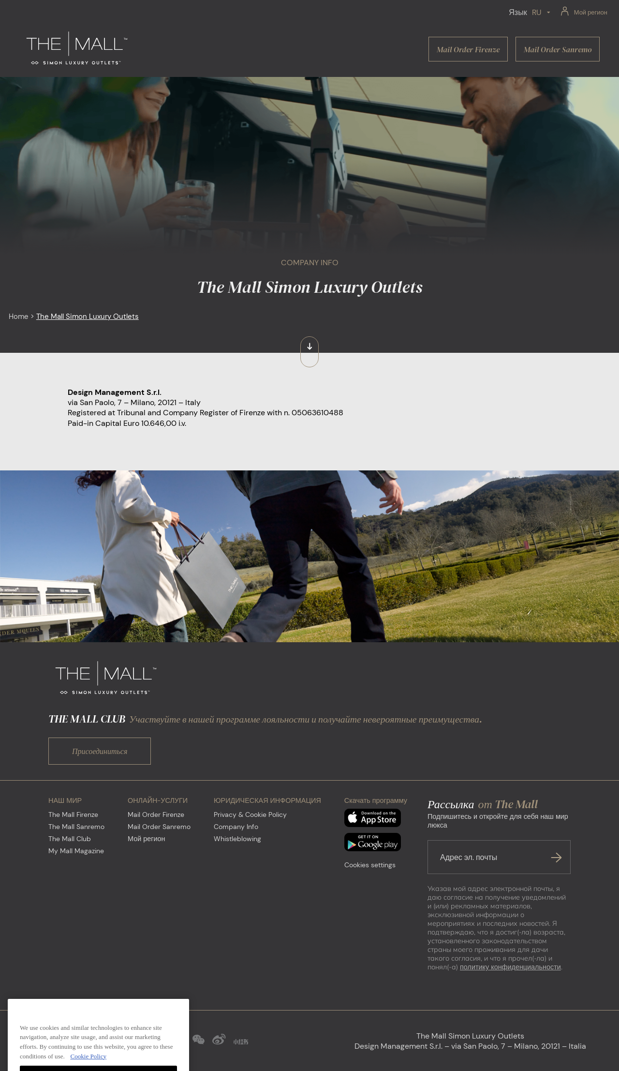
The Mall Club (69, 838)
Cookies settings (370, 865)
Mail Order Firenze (156, 814)
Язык (518, 12)
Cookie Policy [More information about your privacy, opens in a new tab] (88, 1066)
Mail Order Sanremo (159, 826)
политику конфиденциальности (510, 967)
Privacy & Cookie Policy (250, 814)
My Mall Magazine (76, 850)
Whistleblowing (237, 838)
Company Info (236, 826)
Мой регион (146, 838)
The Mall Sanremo (76, 826)
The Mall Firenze (73, 814)
